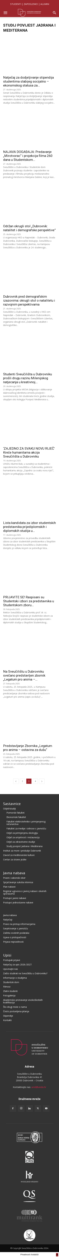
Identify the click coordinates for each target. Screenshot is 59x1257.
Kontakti (7, 1020)
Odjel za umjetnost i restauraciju (23, 837)
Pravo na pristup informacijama (19, 924)
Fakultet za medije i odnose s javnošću (26, 828)
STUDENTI (15, 4)
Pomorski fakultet (15, 812)
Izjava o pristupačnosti (14, 937)
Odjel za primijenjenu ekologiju (22, 832)
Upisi (7, 955)
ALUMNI (44, 4)
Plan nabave (9, 886)
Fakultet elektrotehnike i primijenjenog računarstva (25, 823)
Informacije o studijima (15, 977)
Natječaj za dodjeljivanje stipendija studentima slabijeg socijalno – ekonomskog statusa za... (28, 81)
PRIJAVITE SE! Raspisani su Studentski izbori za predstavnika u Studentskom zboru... (28, 601)
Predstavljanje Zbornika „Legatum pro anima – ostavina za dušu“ (27, 748)
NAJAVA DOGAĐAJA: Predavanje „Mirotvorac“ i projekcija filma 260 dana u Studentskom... (28, 156)
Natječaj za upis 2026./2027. (17, 964)
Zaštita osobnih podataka (16, 932)
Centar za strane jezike (14, 859)
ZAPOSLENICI (31, 4)
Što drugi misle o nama (15, 1006)
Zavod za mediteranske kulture (19, 855)
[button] (5, 13)
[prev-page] (16, 781)
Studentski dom (11, 982)
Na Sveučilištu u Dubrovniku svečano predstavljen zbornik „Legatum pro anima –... (24, 675)
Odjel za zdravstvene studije (20, 841)
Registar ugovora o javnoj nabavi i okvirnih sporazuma (24, 892)
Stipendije (8, 1015)
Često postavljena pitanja (16, 1011)
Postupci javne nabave (14, 898)
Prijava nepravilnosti (13, 941)
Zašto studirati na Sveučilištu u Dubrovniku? (25, 973)
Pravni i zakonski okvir (14, 877)
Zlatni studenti (10, 991)
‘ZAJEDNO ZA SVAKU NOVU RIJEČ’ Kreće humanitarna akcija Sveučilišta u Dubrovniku (29, 452)
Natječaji (7, 919)
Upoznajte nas (10, 968)
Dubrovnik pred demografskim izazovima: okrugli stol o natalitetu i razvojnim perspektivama (29, 300)
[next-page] (42, 781)
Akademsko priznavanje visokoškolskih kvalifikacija (23, 1001)
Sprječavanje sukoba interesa (18, 882)
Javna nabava (14, 872)
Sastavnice (12, 803)
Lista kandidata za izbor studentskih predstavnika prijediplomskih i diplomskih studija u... (29, 527)
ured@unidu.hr (38, 1087)
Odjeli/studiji (9, 808)
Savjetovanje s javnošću (15, 928)
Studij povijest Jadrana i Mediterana (24, 846)
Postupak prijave (11, 960)
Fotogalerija (9, 995)
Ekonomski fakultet (16, 817)
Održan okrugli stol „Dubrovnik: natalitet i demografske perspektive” (29, 228)
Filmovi (6, 986)
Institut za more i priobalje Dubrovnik (22, 850)
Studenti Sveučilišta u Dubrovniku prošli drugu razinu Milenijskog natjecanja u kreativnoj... (27, 378)
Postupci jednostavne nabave (18, 902)
